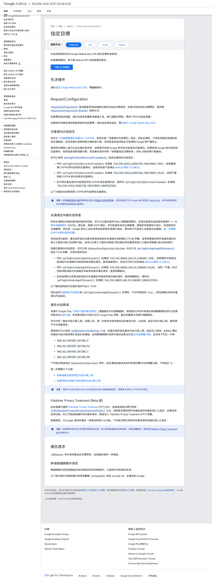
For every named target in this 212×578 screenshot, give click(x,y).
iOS (90, 44)
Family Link (154, 200)
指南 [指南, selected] (6, 11)
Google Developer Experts (57, 539)
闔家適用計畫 (73, 200)
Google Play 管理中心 (138, 544)
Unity (105, 44)
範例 (39, 11)
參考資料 (17, 11)
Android (74, 44)
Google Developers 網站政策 (160, 490)
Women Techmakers (54, 549)
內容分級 (65, 315)
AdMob (15, 4)
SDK (29, 11)
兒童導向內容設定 (70, 292)
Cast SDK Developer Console (142, 558)
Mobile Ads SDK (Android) (51, 4)
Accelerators (51, 544)
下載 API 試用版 (61, 67)
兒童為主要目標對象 (104, 200)
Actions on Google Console (141, 554)
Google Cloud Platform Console (143, 539)
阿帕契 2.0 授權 (127, 490)
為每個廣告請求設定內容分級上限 (75, 375)
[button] (20, 49)
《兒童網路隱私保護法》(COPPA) (76, 138)
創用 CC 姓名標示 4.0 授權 (93, 490)
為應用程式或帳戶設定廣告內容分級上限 (79, 380)
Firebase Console (136, 549)
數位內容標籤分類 (140, 334)
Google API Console (137, 534)
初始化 (138, 122)
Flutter (122, 44)
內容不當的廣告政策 (85, 311)
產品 (61, 26)
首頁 (53, 26)
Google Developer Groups (57, 534)
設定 (71, 87)
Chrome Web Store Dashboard (143, 563)
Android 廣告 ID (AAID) (127, 167)
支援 (49, 11)
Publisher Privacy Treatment (83, 407)
